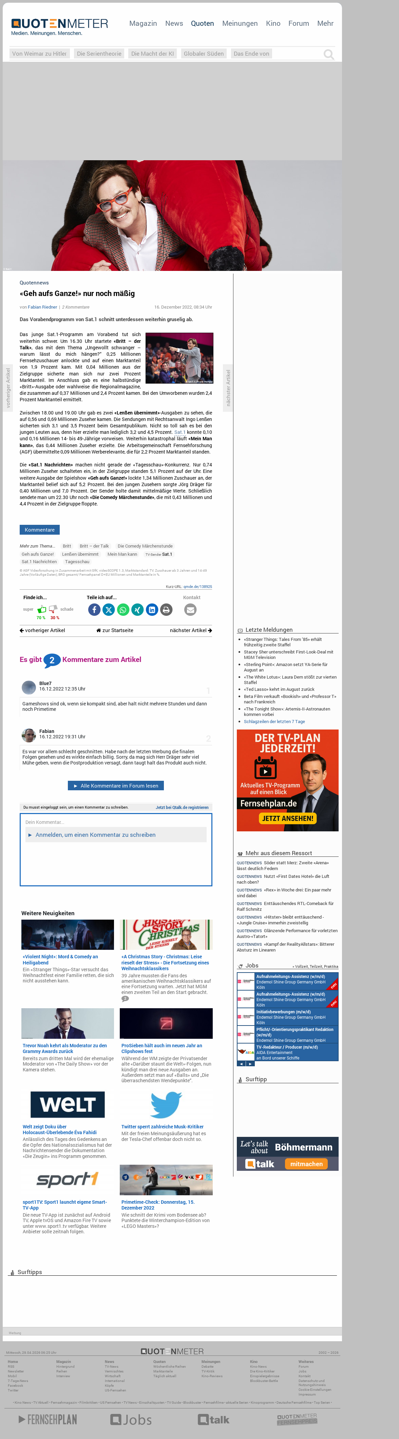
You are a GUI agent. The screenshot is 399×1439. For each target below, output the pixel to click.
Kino (273, 23)
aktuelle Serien (237, 1402)
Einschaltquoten (152, 1402)
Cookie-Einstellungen (315, 1389)
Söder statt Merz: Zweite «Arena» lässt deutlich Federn (283, 865)
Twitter (13, 1390)
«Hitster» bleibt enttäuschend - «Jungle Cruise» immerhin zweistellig (280, 919)
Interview (63, 1376)
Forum (298, 23)
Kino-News (258, 1366)
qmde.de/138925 (198, 586)
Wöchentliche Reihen (169, 1366)
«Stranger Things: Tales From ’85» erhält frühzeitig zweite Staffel (283, 642)
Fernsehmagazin (64, 1402)
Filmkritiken (88, 1402)
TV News (130, 1402)
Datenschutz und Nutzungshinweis (312, 1383)
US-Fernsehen (115, 1390)
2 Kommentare (75, 307)
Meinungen (240, 23)
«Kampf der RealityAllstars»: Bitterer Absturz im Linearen (285, 947)
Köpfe (109, 1385)
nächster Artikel (191, 630)
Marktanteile (163, 1371)
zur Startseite (114, 630)
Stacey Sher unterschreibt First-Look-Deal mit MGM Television (289, 654)
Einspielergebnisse (264, 1376)
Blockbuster (192, 1402)
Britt (67, 546)
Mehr (325, 23)
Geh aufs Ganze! (38, 554)
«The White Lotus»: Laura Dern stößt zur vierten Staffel (290, 679)
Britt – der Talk (94, 546)
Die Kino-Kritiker (262, 1371)
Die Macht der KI (152, 53)
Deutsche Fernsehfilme (294, 1402)
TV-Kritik (208, 1371)
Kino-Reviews (212, 1376)
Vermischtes (114, 1371)
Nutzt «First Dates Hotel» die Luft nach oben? (283, 879)
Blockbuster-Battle (264, 1381)
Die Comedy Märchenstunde (145, 546)
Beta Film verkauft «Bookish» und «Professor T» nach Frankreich (290, 699)
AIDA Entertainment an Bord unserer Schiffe (278, 1052)
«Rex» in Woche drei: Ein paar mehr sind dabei (284, 892)
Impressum (307, 1394)
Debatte (207, 1366)
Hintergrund (65, 1366)
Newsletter (16, 1371)
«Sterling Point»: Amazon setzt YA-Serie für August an (285, 667)
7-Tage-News (18, 1381)
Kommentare (40, 529)
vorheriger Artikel (42, 630)
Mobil (12, 1376)
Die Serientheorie (99, 53)
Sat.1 (180, 432)
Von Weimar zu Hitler (39, 53)
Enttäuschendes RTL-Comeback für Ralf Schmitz (285, 906)
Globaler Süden (204, 53)
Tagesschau (77, 561)
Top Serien (322, 1402)
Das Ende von (251, 53)
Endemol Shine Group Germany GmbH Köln (288, 981)
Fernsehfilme (214, 1402)
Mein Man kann (122, 554)
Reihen (61, 1371)
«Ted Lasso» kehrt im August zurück (279, 689)
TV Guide (174, 1402)
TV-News (111, 1366)
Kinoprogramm (262, 1402)
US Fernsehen (110, 1402)
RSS (11, 1366)
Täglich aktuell (164, 1376)
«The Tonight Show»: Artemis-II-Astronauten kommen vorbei (287, 711)
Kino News (23, 1402)
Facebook (15, 1385)
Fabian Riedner (42, 307)
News (174, 23)
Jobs (302, 1371)
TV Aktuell (41, 1402)
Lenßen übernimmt (80, 554)
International (115, 1381)
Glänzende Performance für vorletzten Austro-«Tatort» (287, 933)
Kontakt (304, 1376)
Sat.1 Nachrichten (39, 561)
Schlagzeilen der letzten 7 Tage (274, 721)
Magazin (143, 23)
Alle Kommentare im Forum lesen (115, 785)
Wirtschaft (112, 1376)
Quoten (202, 23)
